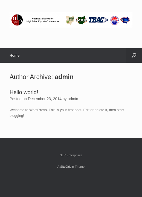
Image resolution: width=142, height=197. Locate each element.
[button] (134, 55)
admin (64, 76)
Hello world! (24, 92)
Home (14, 55)
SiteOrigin (67, 166)
